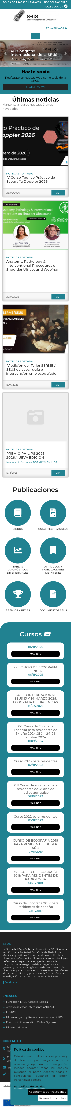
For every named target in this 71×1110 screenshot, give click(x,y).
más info (35, 654)
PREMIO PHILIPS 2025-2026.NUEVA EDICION (26, 455)
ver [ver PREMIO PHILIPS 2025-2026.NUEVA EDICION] (58, 473)
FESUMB (11, 1012)
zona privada (56, 28)
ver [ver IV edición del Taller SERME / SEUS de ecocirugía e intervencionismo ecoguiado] (58, 384)
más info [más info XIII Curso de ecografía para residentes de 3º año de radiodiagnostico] (35, 803)
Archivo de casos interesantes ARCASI (30, 1007)
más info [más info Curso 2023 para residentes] (35, 771)
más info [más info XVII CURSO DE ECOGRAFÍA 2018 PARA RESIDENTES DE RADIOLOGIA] (35, 889)
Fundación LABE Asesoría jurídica (27, 1001)
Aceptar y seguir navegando (47, 1091)
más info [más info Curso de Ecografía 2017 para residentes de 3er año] (35, 917)
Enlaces (35, 2)
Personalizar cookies (52, 1098)
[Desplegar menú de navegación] (35, 36)
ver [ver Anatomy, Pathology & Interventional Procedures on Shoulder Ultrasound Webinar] (58, 296)
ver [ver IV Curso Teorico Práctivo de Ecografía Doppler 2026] (58, 192)
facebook (10, 982)
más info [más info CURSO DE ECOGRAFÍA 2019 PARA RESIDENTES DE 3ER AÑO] (35, 858)
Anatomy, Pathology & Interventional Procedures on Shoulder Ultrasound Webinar (32, 265)
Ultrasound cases (16, 1027)
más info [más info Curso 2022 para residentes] (35, 827)
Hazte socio (53, 6)
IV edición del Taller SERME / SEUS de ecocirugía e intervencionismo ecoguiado (31, 369)
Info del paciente (55, 2)
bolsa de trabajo (15, 2)
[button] (5, 53)
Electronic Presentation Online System (31, 1022)
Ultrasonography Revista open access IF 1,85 (34, 1017)
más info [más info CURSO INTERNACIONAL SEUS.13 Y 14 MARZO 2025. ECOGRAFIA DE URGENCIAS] (35, 712)
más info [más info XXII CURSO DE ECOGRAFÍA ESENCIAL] (35, 681)
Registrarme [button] (35, 87)
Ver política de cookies (29, 1086)
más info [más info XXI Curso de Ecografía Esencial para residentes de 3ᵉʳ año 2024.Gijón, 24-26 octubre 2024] (35, 747)
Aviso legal (10, 1085)
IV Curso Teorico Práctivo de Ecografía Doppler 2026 (30, 179)
